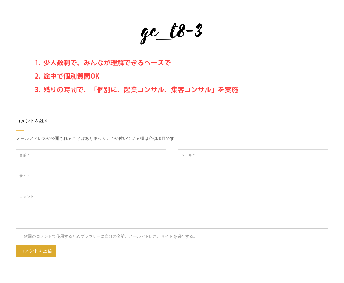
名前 (24, 155)
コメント (26, 197)
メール (188, 155)
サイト (24, 176)
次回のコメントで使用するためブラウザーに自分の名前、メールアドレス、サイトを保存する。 (110, 236)
